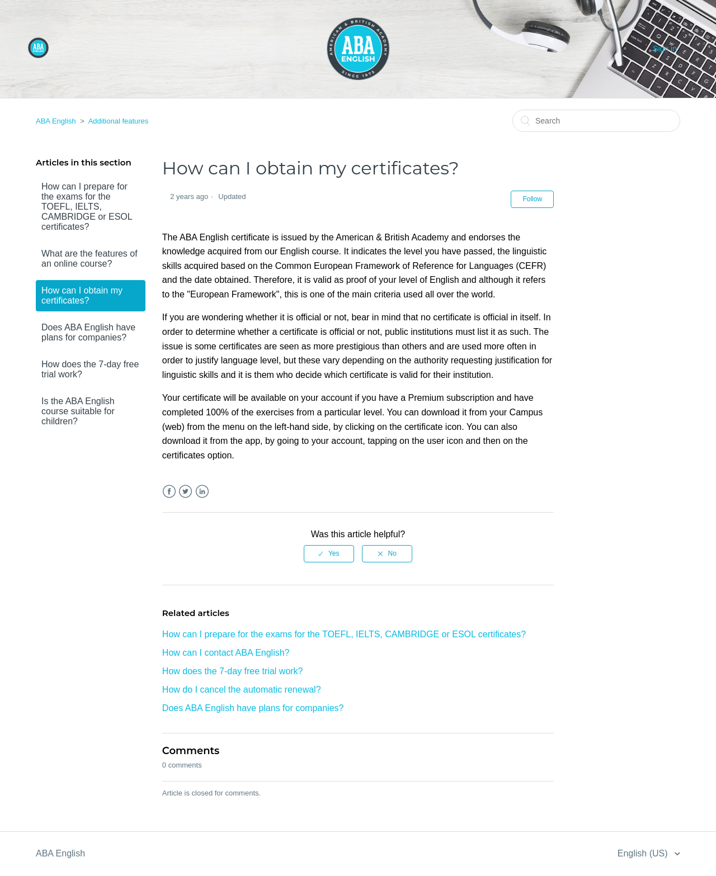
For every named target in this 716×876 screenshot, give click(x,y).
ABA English (56, 121)
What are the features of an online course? (89, 258)
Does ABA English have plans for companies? (88, 332)
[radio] (329, 553)
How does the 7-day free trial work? (90, 369)
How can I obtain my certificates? (82, 295)
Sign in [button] (665, 48)
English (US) (644, 853)
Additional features (118, 121)
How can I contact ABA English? (226, 652)
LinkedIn (202, 492)
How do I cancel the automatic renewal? (241, 689)
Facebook (169, 492)
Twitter (185, 492)
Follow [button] (532, 199)
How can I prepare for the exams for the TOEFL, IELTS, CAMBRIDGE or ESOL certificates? (86, 206)
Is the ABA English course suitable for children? (78, 411)
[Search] (596, 121)
